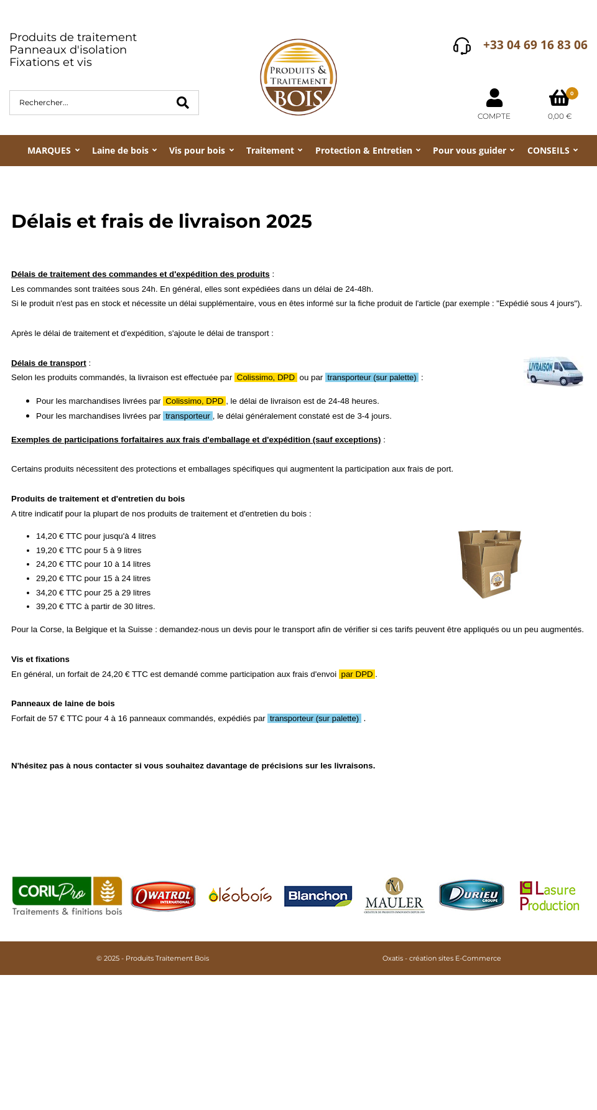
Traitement (270, 150)
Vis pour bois (197, 150)
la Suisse (135, 629)
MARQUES (49, 150)
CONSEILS (548, 150)
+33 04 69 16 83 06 (535, 45)
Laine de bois (120, 150)
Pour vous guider (469, 150)
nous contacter (102, 765)
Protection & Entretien (363, 150)
